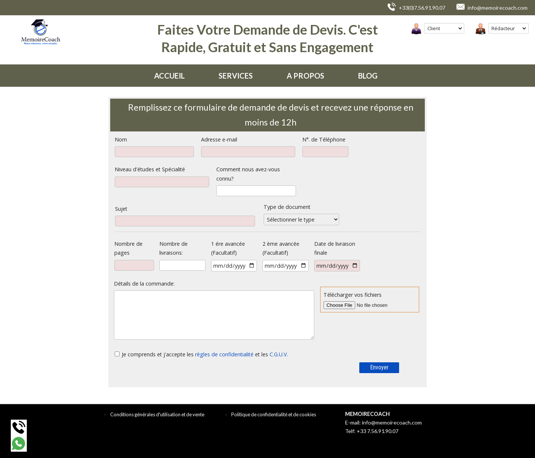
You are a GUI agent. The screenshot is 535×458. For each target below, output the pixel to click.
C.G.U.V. (279, 354)
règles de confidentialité (224, 354)
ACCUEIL (169, 75)
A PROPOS (305, 75)
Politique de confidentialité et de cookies (273, 414)
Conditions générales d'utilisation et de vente (157, 414)
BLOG (368, 75)
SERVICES (236, 75)
